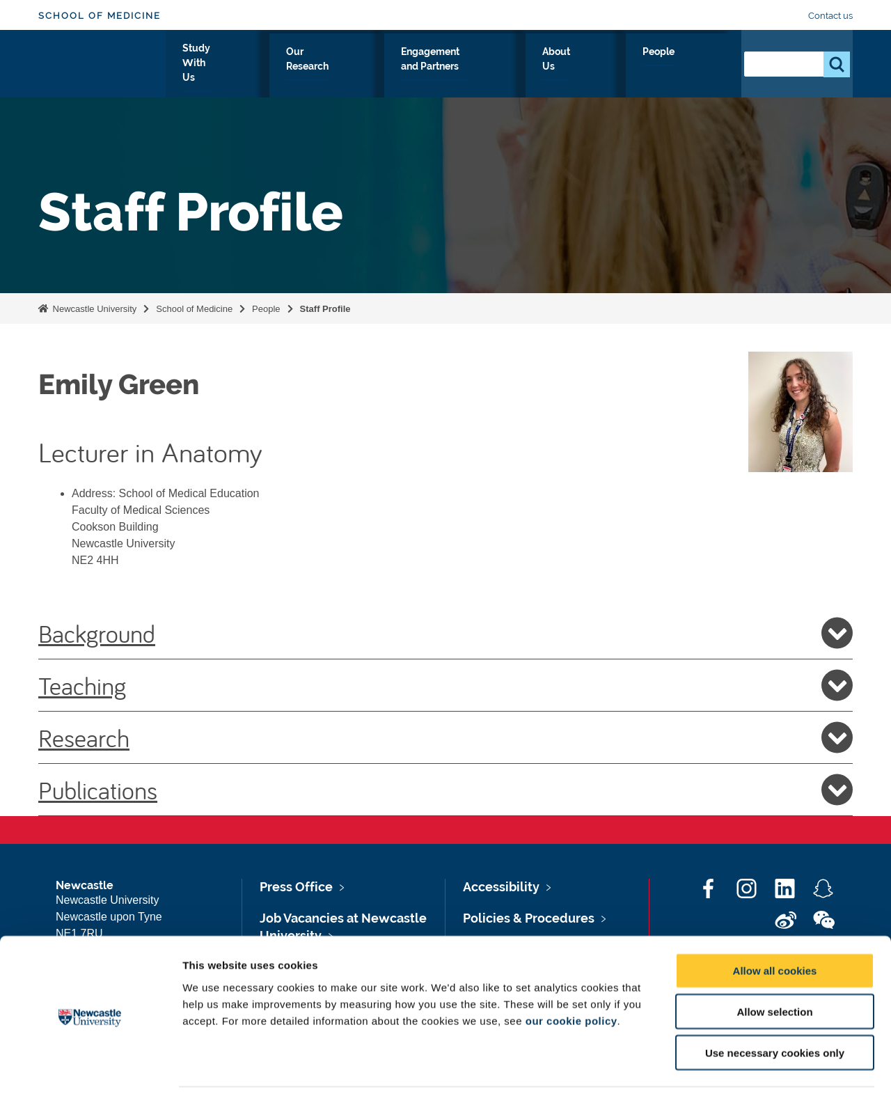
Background (445, 633)
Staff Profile (325, 309)
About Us (634, 67)
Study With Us (290, 67)
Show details (730, 1068)
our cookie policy (571, 974)
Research (445, 737)
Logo (102, 64)
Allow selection (774, 966)
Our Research (387, 67)
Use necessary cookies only (774, 1007)
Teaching (445, 685)
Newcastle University (93, 309)
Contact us (830, 15)
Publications (445, 789)
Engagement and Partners (516, 67)
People (700, 67)
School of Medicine (99, 15)
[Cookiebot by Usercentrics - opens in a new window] (90, 1068)
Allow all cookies (775, 925)
